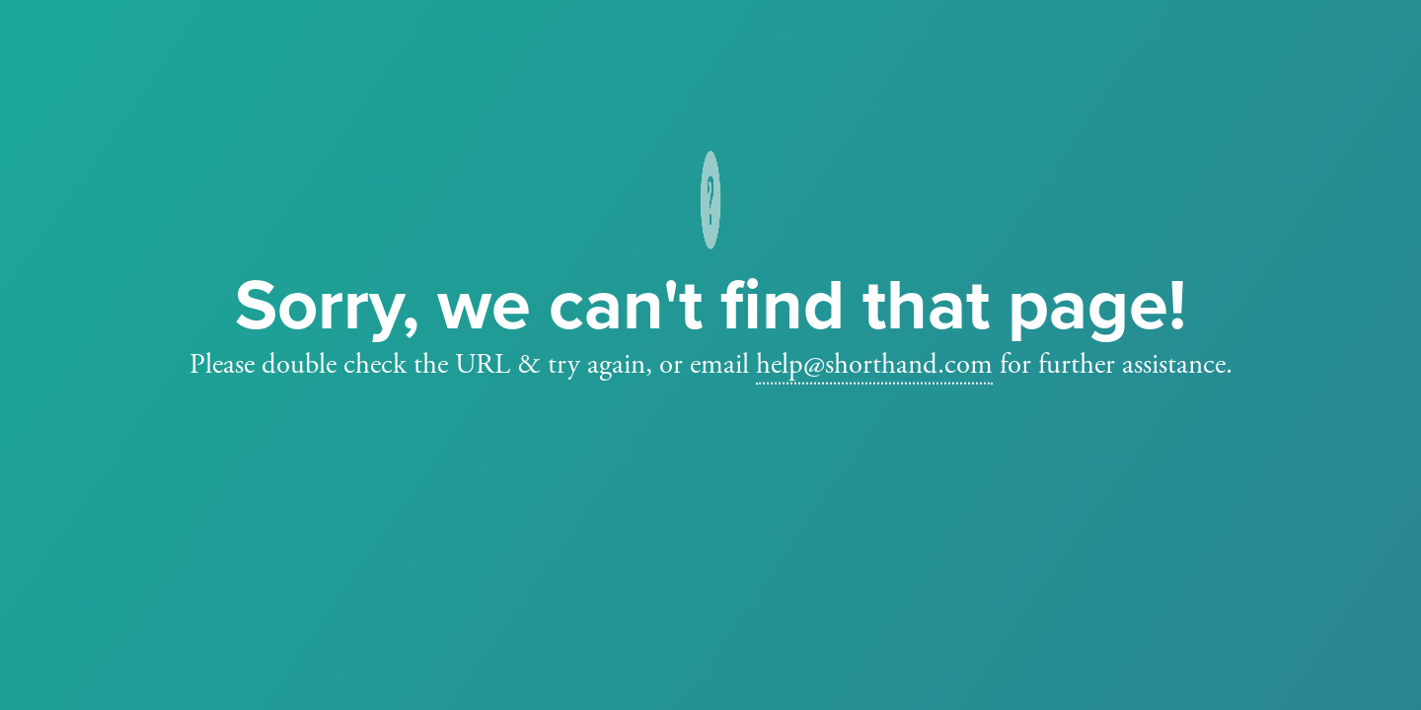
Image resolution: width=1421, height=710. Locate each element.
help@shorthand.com (874, 365)
